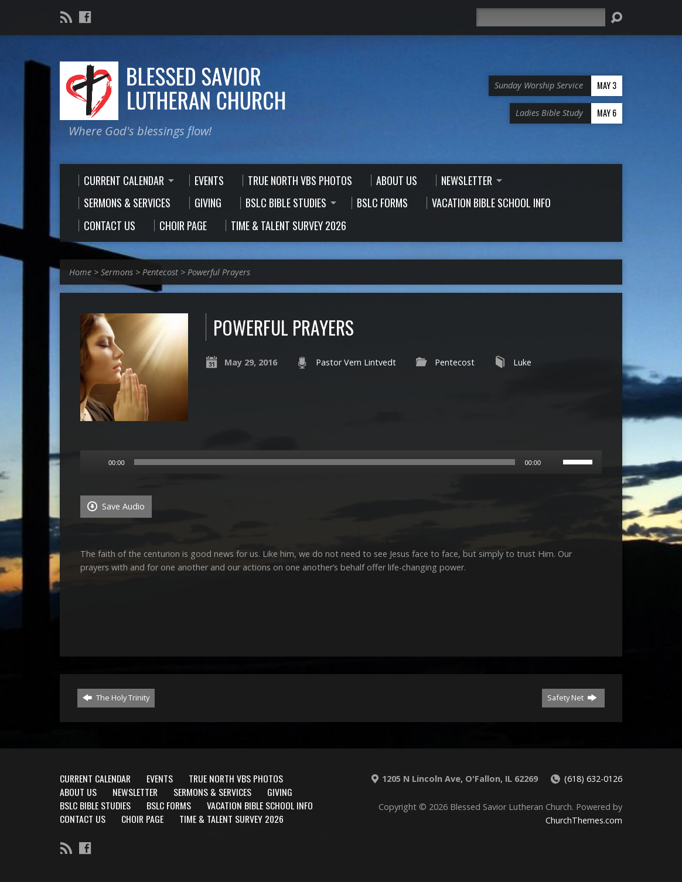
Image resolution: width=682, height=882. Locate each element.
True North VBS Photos (236, 778)
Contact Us (82, 819)
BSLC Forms (168, 805)
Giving (279, 792)
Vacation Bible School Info (260, 805)
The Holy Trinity (116, 697)
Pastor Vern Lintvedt (356, 362)
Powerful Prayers (218, 272)
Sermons (117, 272)
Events (159, 778)
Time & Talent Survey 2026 (231, 819)
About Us (78, 792)
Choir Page (142, 819)
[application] (341, 462)
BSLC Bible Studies (95, 805)
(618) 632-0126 (593, 778)
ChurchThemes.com (583, 820)
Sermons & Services (212, 792)
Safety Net (572, 697)
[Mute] (554, 462)
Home (80, 272)
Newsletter (135, 792)
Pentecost (160, 272)
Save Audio (116, 506)
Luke (522, 362)
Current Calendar (95, 778)
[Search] (540, 17)
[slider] (325, 462)
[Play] (95, 462)
